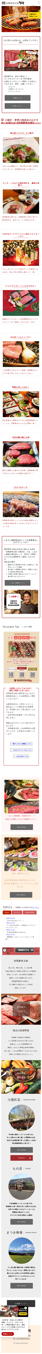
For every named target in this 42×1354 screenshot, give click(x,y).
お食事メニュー (21, 1303)
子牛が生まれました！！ (15, 920)
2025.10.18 (10, 934)
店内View (21, 1158)
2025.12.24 (10, 923)
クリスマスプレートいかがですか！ (20, 286)
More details (21, 827)
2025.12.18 (10, 930)
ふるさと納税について (17, 583)
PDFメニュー (17, 106)
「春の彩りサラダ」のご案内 (20, 133)
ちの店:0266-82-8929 (22, 1339)
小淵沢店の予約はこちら (33, 15)
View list (34, 907)
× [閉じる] (25, 1308)
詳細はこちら (7, 1334)
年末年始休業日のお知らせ (16, 932)
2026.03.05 (10, 918)
